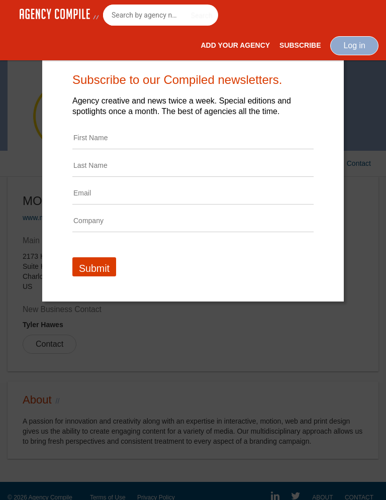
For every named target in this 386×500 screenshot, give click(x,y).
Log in (354, 45)
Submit (94, 268)
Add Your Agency (235, 45)
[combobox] (160, 15)
